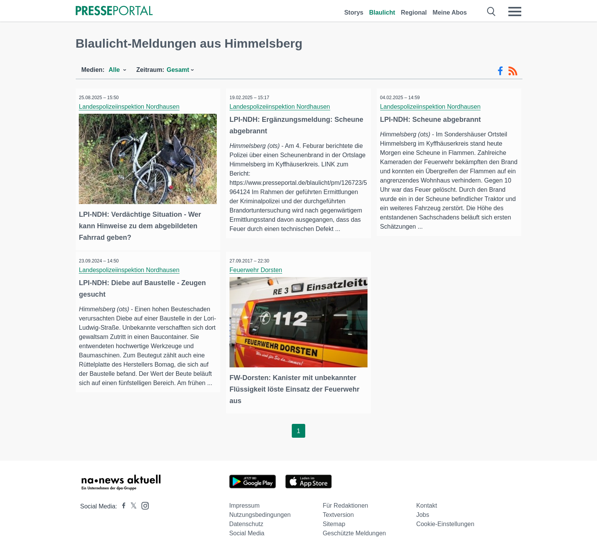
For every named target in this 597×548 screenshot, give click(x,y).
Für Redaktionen (345, 501)
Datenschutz (246, 520)
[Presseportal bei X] (131, 502)
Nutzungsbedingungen (260, 511)
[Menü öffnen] (515, 11)
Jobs (422, 511)
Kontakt (426, 501)
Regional (414, 12)
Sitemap (334, 520)
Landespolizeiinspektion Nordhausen (131, 106)
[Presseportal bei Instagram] (143, 501)
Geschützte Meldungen (354, 529)
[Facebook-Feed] (500, 71)
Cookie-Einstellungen (445, 520)
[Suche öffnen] (491, 11)
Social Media (246, 529)
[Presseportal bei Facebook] (121, 502)
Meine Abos (449, 12)
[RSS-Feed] (513, 71)
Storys (353, 12)
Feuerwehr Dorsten (258, 268)
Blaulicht (382, 12)
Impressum (244, 501)
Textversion (338, 511)
